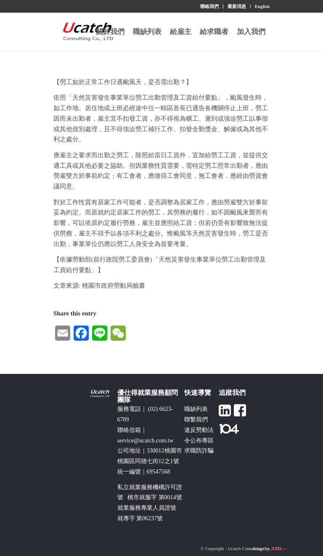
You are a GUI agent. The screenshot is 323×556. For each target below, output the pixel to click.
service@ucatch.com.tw (145, 440)
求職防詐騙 (199, 450)
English (262, 6)
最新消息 (237, 6)
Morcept (278, 548)
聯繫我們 (196, 419)
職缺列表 (196, 409)
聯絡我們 (209, 6)
